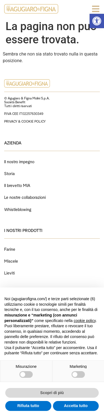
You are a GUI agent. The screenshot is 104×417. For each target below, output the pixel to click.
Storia (9, 173)
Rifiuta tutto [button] (28, 405)
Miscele (11, 260)
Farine (9, 249)
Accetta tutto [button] (76, 405)
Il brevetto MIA (17, 185)
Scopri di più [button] (52, 392)
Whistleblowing (17, 209)
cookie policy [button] (85, 320)
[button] (97, 21)
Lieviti (9, 272)
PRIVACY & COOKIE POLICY (25, 121)
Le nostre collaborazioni (25, 197)
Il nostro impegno (19, 161)
